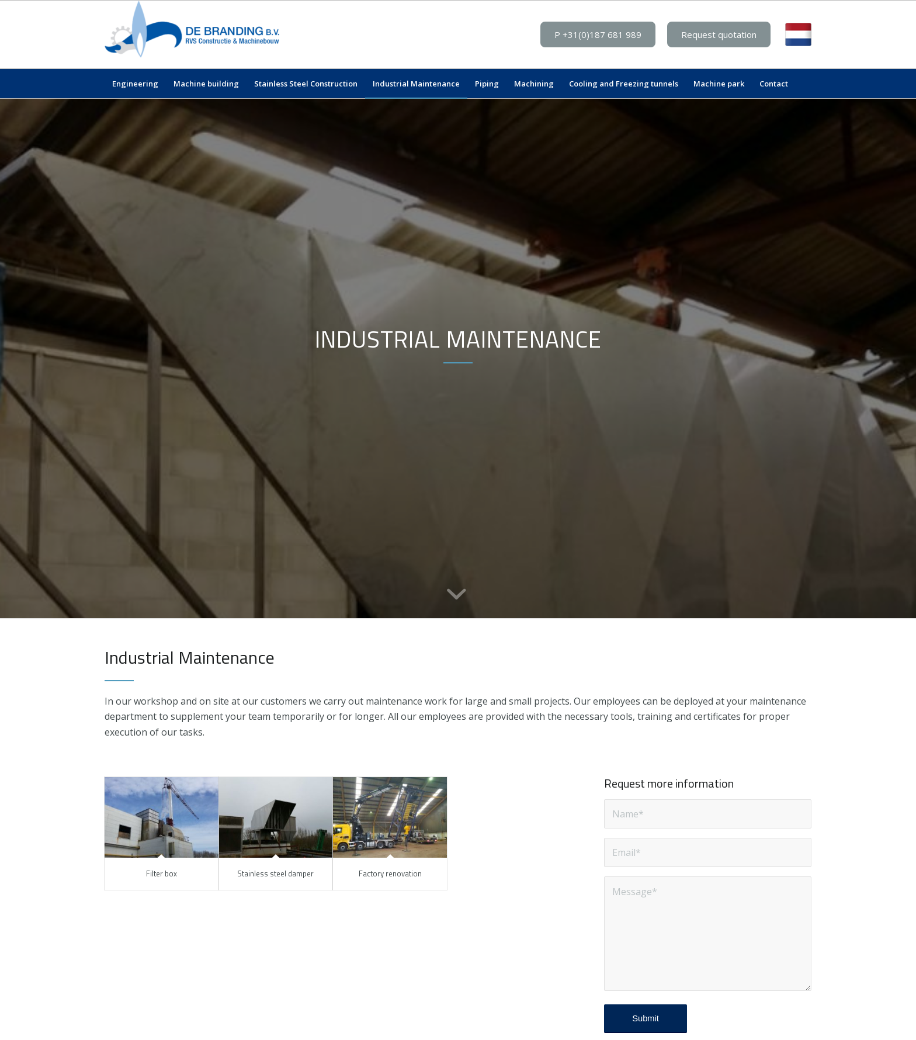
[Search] (803, 83)
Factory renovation (390, 873)
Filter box (161, 873)
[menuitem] (135, 83)
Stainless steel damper (275, 873)
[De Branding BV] (192, 34)
